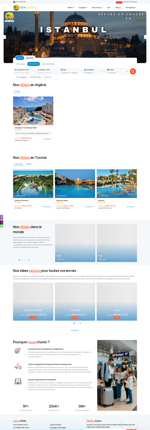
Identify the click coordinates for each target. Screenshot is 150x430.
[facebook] (1, 216)
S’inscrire (131, 406)
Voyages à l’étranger (58, 403)
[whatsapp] (1, 226)
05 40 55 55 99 (19, 2)
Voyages (83, 7)
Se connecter (124, 2)
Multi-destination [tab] (48, 64)
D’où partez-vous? (21, 70)
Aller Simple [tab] (20, 64)
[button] (146, 37)
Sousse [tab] (29, 167)
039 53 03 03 (64, 420)
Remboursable (35, 77)
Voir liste (75, 307)
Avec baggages (21, 77)
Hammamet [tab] (19, 167)
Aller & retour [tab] (33, 64)
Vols (108, 7)
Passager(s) (89, 70)
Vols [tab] (19, 58)
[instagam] (1, 219)
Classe (110, 70)
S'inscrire (134, 2)
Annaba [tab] (17, 94)
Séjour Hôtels (55, 400)
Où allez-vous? (44, 70)
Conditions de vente (21, 403)
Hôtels (70, 7)
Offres (118, 7)
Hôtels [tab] (30, 58)
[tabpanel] (75, 69)
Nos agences (130, 7)
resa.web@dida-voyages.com (29, 417)
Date (63, 70)
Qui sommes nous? (20, 400)
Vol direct (47, 77)
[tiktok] (1, 223)
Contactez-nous (19, 406)
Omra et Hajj (97, 7)
